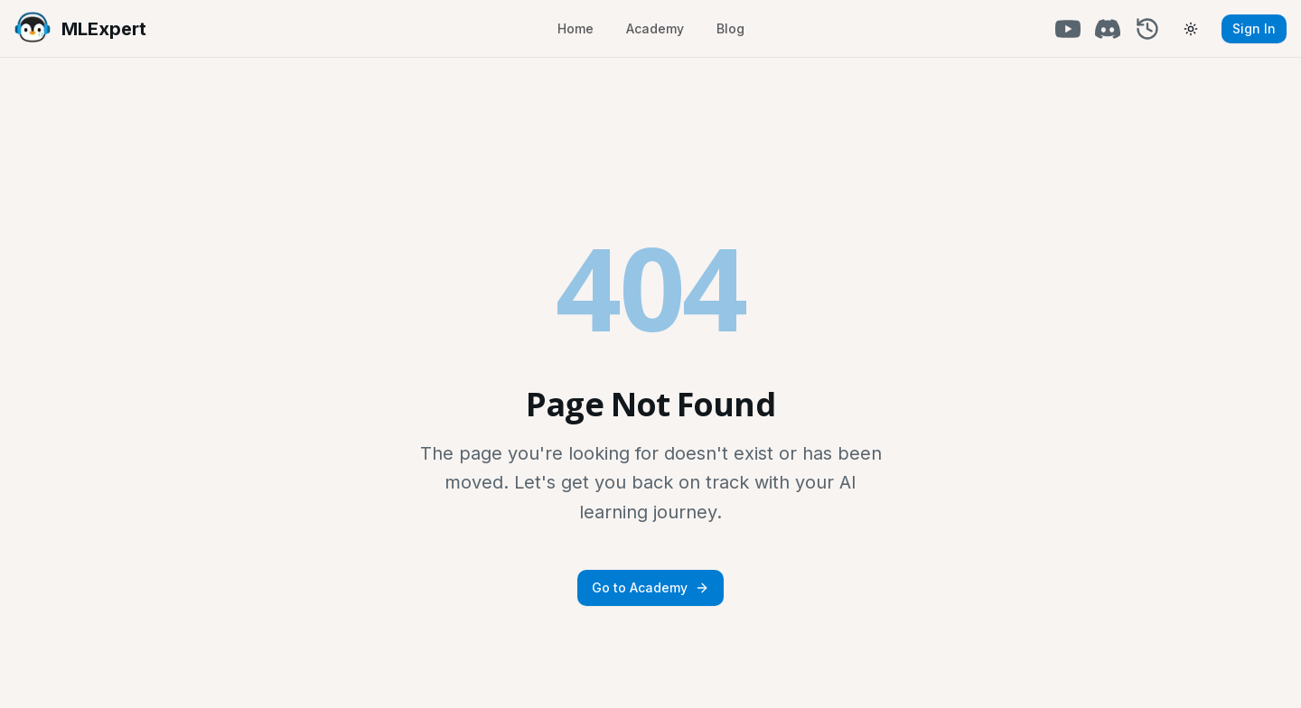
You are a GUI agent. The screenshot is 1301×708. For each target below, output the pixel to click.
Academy (655, 28)
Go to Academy (650, 587)
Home (575, 28)
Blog (730, 28)
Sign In (1254, 28)
